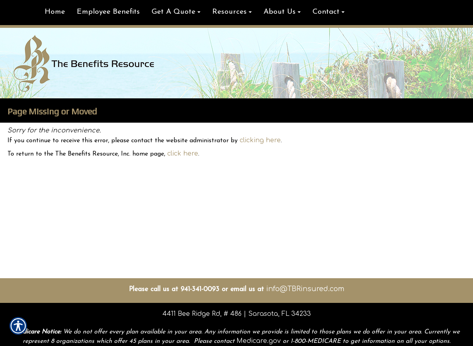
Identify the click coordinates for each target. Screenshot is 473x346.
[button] (176, 12)
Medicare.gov (258, 340)
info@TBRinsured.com (305, 289)
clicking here (260, 140)
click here (182, 153)
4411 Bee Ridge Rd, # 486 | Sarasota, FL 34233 (236, 313)
